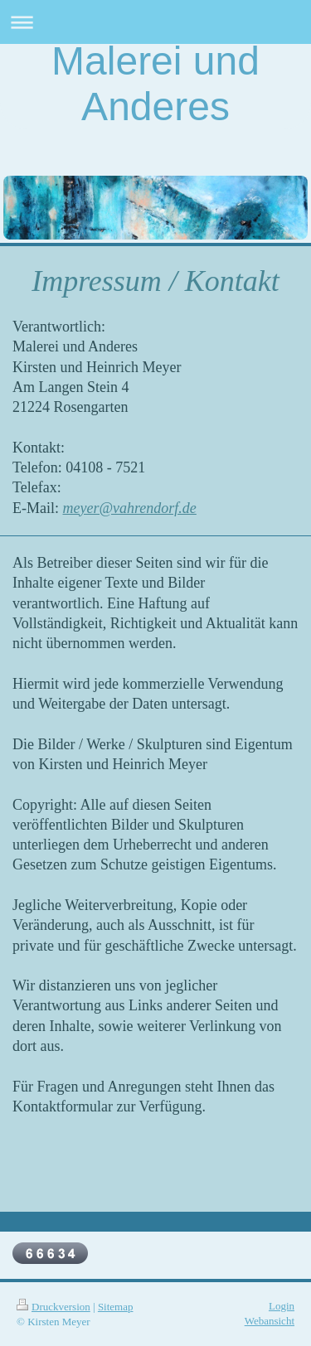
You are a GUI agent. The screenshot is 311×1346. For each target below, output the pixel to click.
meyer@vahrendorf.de (130, 508)
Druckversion (53, 1306)
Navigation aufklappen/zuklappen (155, 22)
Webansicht (269, 1321)
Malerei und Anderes (155, 83)
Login (281, 1306)
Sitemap (116, 1306)
